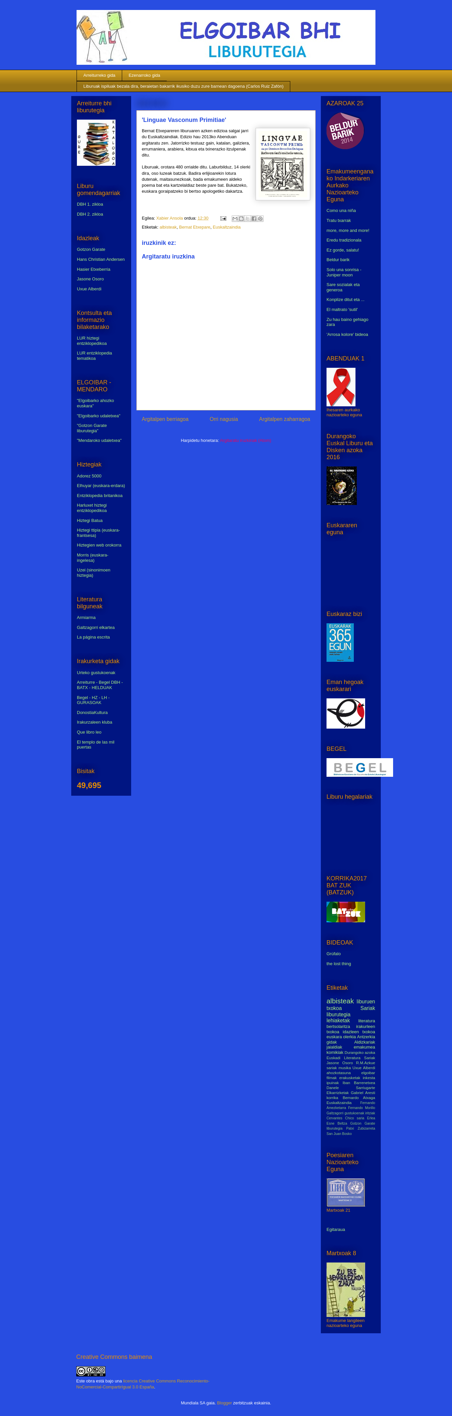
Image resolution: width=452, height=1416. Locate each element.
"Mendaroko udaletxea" (99, 440)
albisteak (167, 227)
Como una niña (341, 210)
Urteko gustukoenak (96, 672)
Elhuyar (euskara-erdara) (101, 485)
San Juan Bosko (339, 1134)
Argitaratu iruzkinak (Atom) (245, 440)
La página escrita (93, 637)
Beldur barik (338, 259)
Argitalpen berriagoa (165, 419)
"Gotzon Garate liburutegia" (92, 428)
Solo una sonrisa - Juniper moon (344, 272)
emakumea (364, 1047)
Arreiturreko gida (99, 75)
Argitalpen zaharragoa (284, 419)
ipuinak (333, 1082)
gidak (332, 1042)
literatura (366, 1020)
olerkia (349, 1036)
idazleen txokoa (359, 1031)
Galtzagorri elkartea (95, 627)
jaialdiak (334, 1047)
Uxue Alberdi (89, 288)
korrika (332, 1097)
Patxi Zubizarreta (360, 1128)
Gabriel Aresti (363, 1092)
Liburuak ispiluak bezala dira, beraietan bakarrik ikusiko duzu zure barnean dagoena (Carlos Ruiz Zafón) (184, 86)
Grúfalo (334, 953)
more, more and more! (348, 230)
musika (345, 1067)
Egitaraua (336, 1229)
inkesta (369, 1077)
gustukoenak (354, 1113)
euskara (334, 1036)
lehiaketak (338, 1020)
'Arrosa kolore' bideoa (347, 334)
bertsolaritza (338, 1026)
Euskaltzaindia (227, 227)
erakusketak (349, 1077)
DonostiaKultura (92, 712)
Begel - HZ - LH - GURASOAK (93, 700)
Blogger (224, 1402)
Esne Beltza (337, 1123)
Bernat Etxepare (194, 227)
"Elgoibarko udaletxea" (98, 415)
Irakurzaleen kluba (94, 722)
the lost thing (339, 963)
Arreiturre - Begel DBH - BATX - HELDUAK (100, 685)
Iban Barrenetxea (358, 1082)
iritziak (370, 1113)
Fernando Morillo (361, 1108)
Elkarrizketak (338, 1092)
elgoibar (368, 1072)
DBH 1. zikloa (90, 204)
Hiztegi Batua (90, 520)
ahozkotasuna (339, 1072)
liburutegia (338, 1014)
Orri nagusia (224, 419)
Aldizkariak (364, 1042)
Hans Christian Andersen (101, 259)
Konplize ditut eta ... (345, 299)
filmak (332, 1077)
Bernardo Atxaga (359, 1097)
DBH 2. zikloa (90, 214)
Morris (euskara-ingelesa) (93, 558)
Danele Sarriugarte (351, 1087)
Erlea (371, 1118)
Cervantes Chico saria (345, 1118)
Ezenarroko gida (144, 75)
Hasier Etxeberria (93, 269)
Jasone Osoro (90, 278)
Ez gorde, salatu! (343, 250)
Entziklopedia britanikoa (99, 495)
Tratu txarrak (339, 220)
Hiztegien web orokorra (99, 545)
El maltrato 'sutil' (342, 309)
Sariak (367, 1008)
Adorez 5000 (89, 475)
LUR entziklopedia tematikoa (94, 356)
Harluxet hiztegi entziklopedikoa (92, 508)
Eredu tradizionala (344, 240)
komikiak (335, 1052)
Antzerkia (366, 1036)
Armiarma (86, 617)
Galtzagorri (335, 1113)
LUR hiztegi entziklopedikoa (92, 341)
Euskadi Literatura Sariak (351, 1058)
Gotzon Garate (91, 249)
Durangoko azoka (359, 1052)
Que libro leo (89, 732)
